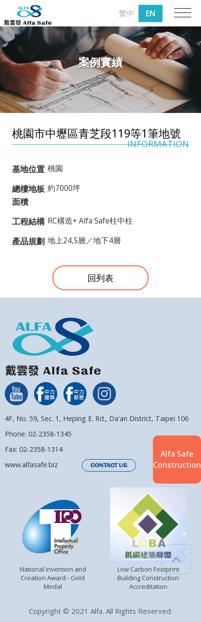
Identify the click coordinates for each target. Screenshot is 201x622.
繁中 (126, 13)
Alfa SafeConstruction (177, 459)
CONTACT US (108, 465)
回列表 (100, 278)
